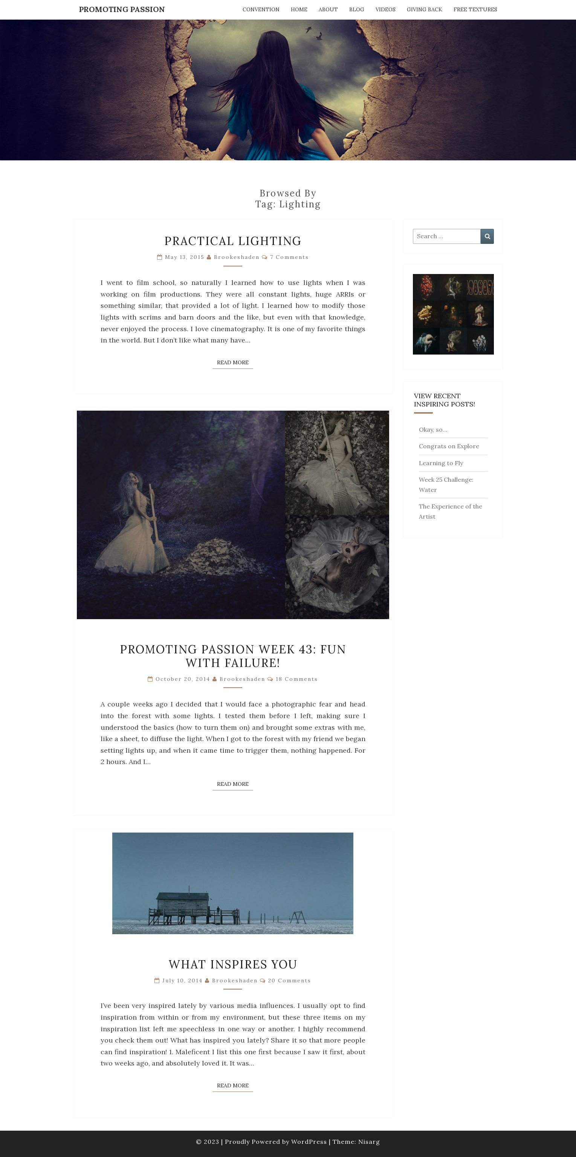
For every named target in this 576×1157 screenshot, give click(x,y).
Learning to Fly (441, 463)
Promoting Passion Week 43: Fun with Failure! (233, 656)
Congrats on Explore (449, 446)
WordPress (309, 1141)
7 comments (289, 257)
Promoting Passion (122, 9)
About (328, 9)
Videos (386, 9)
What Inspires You (233, 964)
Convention (261, 9)
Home (299, 9)
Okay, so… (433, 429)
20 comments (289, 980)
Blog (356, 9)
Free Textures (475, 9)
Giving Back (424, 9)
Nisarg (369, 1141)
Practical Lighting (233, 241)
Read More (235, 362)
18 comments (297, 679)
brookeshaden (237, 257)
